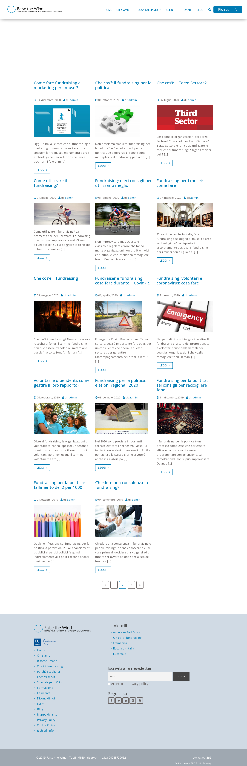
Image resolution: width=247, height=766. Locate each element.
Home (108, 10)
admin (74, 100)
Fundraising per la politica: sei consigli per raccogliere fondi (182, 385)
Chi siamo (122, 10)
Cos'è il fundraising (48, 666)
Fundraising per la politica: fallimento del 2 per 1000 (59, 485)
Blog (200, 10)
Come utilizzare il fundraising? (50, 183)
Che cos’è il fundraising (56, 278)
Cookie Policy (44, 725)
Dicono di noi (44, 698)
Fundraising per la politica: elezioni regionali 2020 (120, 382)
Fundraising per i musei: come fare (180, 183)
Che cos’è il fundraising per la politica (123, 85)
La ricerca (42, 693)
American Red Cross (126, 632)
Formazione (43, 688)
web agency (202, 757)
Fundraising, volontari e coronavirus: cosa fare (179, 280)
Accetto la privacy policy (129, 683)
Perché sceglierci (47, 671)
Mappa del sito (45, 714)
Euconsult (119, 654)
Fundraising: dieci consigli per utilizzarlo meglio (123, 183)
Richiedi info (228, 9)
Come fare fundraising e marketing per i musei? (57, 85)
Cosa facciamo (148, 10)
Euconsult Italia (123, 648)
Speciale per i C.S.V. (48, 682)
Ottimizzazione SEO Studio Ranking (193, 763)
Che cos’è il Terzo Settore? (182, 83)
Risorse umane (45, 661)
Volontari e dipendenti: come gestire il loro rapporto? (61, 382)
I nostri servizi (45, 677)
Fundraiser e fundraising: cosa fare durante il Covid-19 (122, 280)
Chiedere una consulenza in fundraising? (121, 485)
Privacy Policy (44, 720)
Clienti (170, 10)
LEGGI (42, 170)
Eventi (188, 10)
